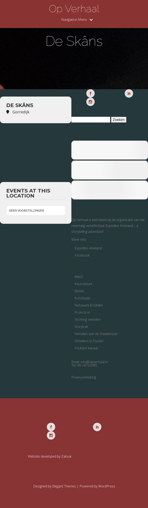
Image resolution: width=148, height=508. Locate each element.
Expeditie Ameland (88, 248)
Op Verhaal (74, 9)
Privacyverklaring (83, 377)
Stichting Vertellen (88, 319)
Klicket (79, 291)
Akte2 (79, 276)
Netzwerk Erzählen (89, 305)
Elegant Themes (64, 486)
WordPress (106, 486)
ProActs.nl (82, 312)
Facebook (82, 255)
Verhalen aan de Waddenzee (96, 333)
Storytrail (81, 326)
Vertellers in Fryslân (89, 341)
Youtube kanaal (86, 348)
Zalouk (66, 456)
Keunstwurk (83, 283)
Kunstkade (82, 298)
